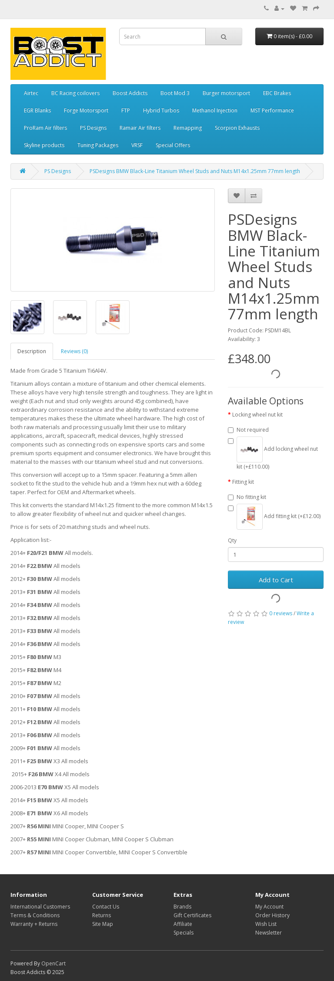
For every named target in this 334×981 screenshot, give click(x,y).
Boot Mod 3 (175, 93)
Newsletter (268, 932)
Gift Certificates (192, 915)
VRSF (137, 145)
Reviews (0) (74, 351)
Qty (232, 540)
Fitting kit (243, 482)
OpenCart (53, 963)
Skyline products (44, 145)
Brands (182, 906)
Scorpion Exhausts (237, 127)
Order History (272, 915)
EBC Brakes (277, 93)
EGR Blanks (37, 110)
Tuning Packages (97, 145)
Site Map (102, 924)
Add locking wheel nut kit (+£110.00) (273, 453)
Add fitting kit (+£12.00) (274, 517)
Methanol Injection (214, 110)
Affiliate (183, 924)
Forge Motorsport (86, 110)
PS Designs (93, 127)
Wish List (266, 924)
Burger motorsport (226, 93)
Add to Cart (276, 579)
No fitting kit (247, 497)
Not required (248, 429)
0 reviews (280, 613)
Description (31, 351)
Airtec (31, 93)
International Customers (40, 906)
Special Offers (173, 145)
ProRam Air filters (45, 127)
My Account (269, 906)
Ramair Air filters (140, 127)
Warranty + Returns (33, 924)
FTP (125, 110)
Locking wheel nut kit (257, 414)
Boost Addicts (130, 93)
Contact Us (105, 906)
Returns (101, 915)
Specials (184, 932)
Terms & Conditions (35, 915)
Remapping (188, 127)
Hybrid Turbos (161, 110)
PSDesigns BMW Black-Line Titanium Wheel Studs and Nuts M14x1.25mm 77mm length (195, 171)
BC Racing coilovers (75, 93)
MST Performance (272, 110)
